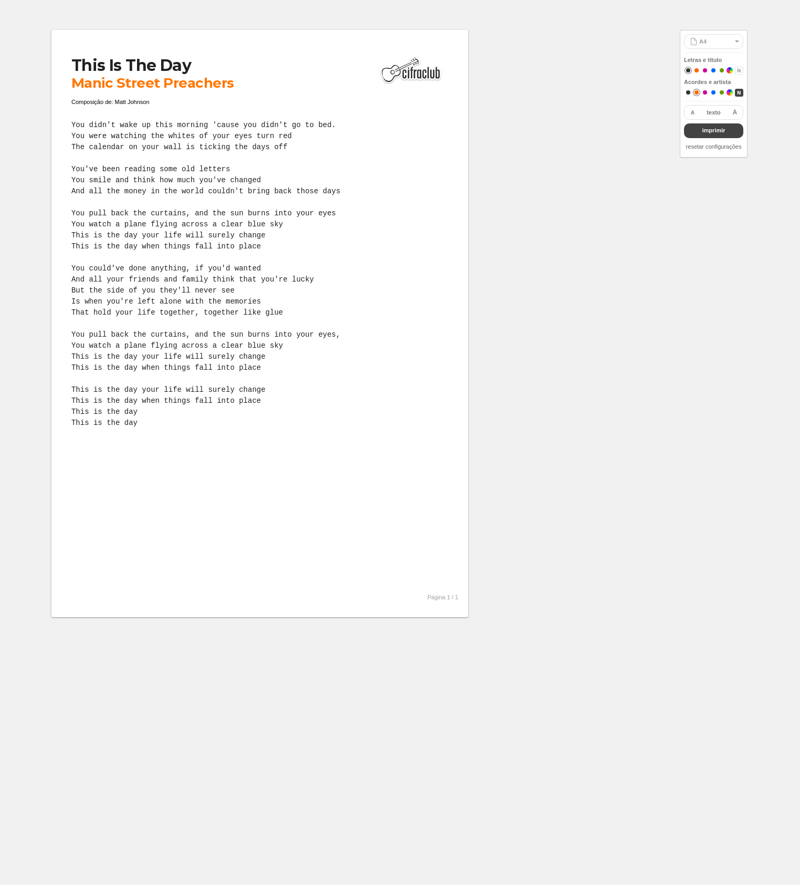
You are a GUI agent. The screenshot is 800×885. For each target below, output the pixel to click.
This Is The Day (131, 65)
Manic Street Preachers (152, 83)
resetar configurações (714, 146)
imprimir (713, 130)
